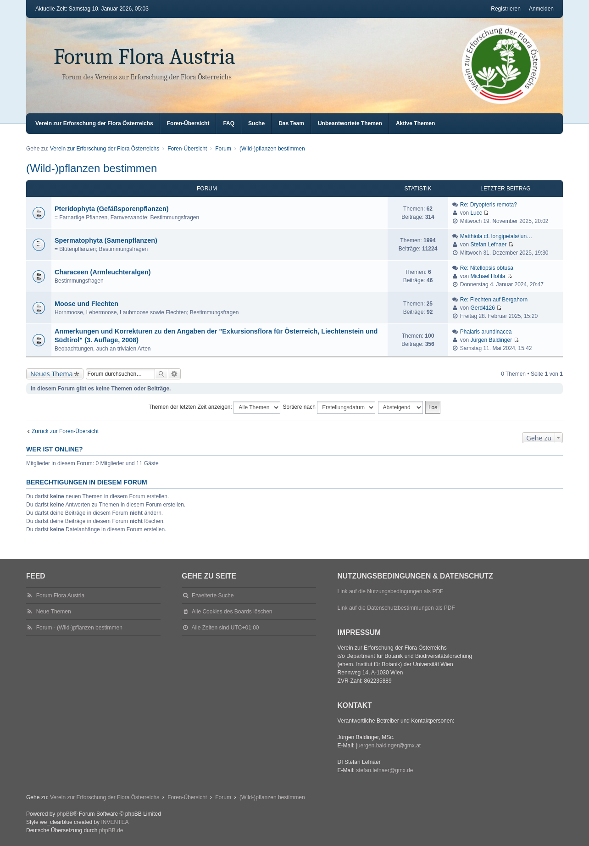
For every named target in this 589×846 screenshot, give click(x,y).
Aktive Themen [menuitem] (415, 123)
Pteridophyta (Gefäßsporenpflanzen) (112, 208)
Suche (161, 373)
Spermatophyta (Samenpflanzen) (106, 240)
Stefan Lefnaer (488, 244)
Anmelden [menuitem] (541, 9)
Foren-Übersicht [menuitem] (188, 123)
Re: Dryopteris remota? (488, 204)
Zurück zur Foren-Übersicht (65, 431)
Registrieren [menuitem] (506, 9)
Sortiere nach (329, 407)
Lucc (476, 213)
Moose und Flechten (86, 303)
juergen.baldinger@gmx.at (388, 745)
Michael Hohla (487, 276)
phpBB (65, 814)
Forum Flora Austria (144, 56)
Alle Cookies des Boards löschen (232, 611)
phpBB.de (111, 830)
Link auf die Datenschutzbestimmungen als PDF (396, 608)
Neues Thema (51, 373)
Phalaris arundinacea (486, 331)
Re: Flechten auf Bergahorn (494, 299)
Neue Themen (53, 611)
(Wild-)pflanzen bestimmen (91, 168)
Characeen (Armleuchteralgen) (103, 272)
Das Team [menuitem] (291, 123)
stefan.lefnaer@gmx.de (384, 770)
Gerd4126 (482, 308)
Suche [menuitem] (256, 123)
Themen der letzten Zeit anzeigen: (214, 407)
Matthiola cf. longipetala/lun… (496, 236)
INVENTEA (114, 822)
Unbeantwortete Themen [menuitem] (350, 123)
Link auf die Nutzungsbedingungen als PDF (391, 591)
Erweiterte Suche (174, 373)
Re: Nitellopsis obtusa (486, 268)
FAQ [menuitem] (228, 123)
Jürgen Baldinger (491, 340)
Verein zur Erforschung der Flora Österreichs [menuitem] (94, 123)
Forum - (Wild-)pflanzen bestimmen (79, 627)
